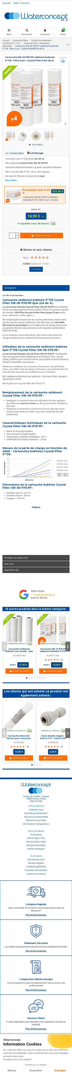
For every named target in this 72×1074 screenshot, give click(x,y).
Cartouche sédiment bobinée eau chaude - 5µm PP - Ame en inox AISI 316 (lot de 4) (19, 652)
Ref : (7, 153)
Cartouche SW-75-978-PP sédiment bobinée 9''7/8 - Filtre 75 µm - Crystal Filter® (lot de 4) (53, 652)
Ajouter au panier (41, 235)
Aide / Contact (21, 2)
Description (36, 288)
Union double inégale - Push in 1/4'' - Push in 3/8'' (53, 737)
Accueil (6, 2)
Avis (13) (36, 564)
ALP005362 (19, 742)
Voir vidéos (36, 144)
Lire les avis (36, 269)
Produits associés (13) (36, 557)
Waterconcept (37, 591)
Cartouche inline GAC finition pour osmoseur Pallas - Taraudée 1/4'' (19, 738)
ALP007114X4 (53, 655)
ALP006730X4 (19, 655)
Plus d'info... (11, 180)
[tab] (36, 288)
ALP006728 (53, 742)
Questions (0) (36, 570)
